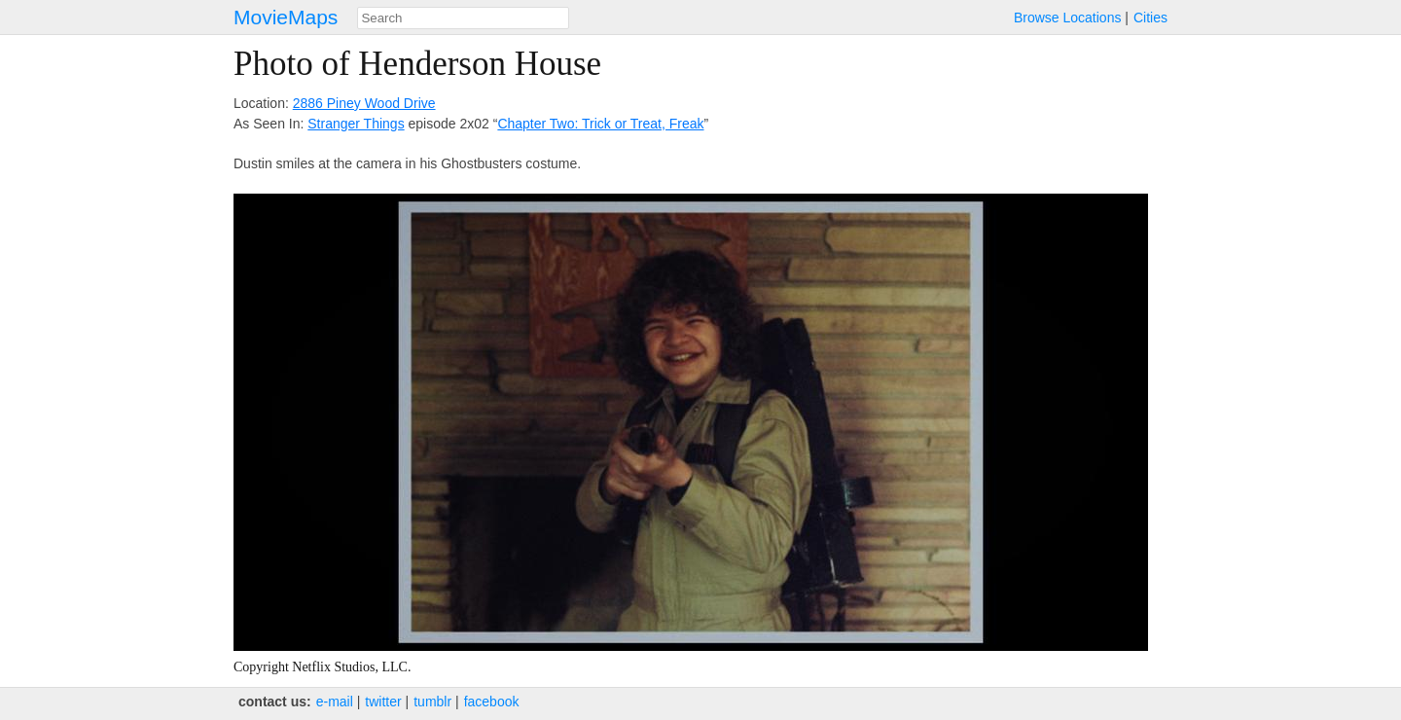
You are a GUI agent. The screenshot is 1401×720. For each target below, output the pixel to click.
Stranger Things (355, 123)
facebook (492, 701)
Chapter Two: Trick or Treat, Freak (600, 123)
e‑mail (334, 701)
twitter (383, 701)
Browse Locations (1068, 17)
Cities (1150, 17)
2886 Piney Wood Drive (364, 103)
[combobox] (463, 18)
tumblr (432, 701)
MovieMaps (286, 17)
